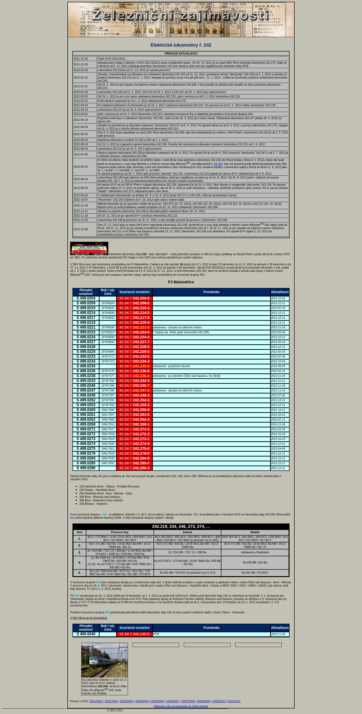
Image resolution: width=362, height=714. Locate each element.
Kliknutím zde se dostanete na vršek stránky (181, 706)
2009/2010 (218, 701)
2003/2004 (126, 701)
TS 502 (218, 164)
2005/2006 (157, 701)
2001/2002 (96, 701)
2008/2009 (203, 701)
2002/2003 (111, 701)
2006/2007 (172, 701)
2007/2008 (188, 701)
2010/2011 (234, 701)
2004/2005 (141, 701)
